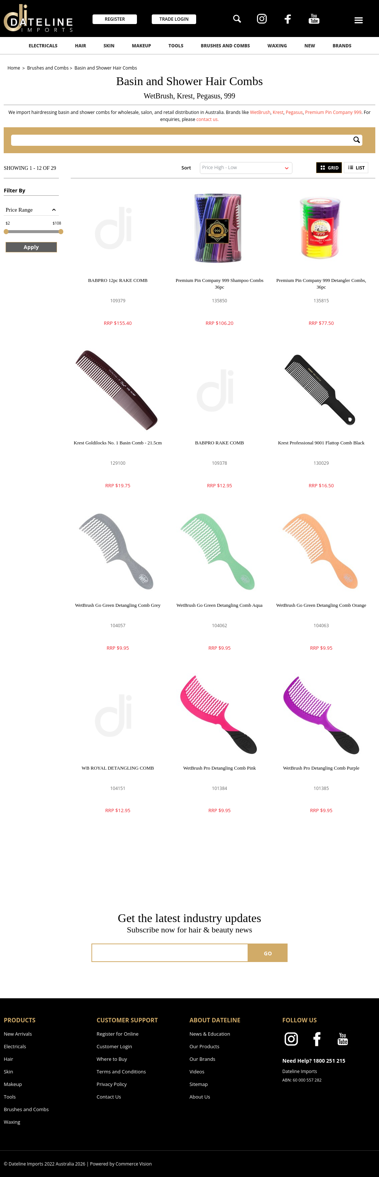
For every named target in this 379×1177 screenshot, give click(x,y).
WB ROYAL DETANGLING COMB (118, 768)
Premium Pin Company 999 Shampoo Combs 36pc (219, 284)
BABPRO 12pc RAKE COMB (118, 280)
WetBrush (260, 112)
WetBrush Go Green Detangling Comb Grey (118, 605)
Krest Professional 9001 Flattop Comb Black (321, 442)
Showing (30, 168)
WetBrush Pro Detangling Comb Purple (321, 768)
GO (268, 953)
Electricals (43, 46)
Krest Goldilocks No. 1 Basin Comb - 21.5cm (118, 442)
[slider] (6, 231)
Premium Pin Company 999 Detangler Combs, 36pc (321, 284)
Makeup (141, 46)
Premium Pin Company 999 (333, 112)
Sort (186, 167)
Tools (175, 46)
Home (14, 68)
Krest (278, 112)
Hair (80, 46)
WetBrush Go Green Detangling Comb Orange (321, 605)
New (310, 46)
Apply (31, 246)
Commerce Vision (133, 1164)
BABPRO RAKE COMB (219, 442)
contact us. (208, 119)
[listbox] (246, 168)
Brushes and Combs (225, 46)
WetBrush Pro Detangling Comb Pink (219, 768)
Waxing (277, 46)
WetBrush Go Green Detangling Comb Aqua (220, 605)
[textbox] (182, 140)
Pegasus (294, 112)
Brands (342, 46)
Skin (109, 46)
